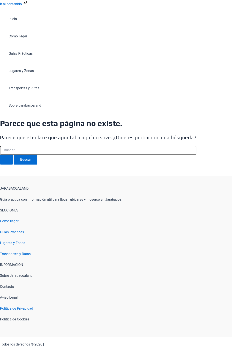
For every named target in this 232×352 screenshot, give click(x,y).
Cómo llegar (18, 36)
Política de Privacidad (16, 308)
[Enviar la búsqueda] (6, 160)
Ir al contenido (14, 4)
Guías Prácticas (21, 53)
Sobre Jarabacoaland (25, 105)
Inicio (13, 19)
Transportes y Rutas (24, 88)
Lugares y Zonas (21, 71)
